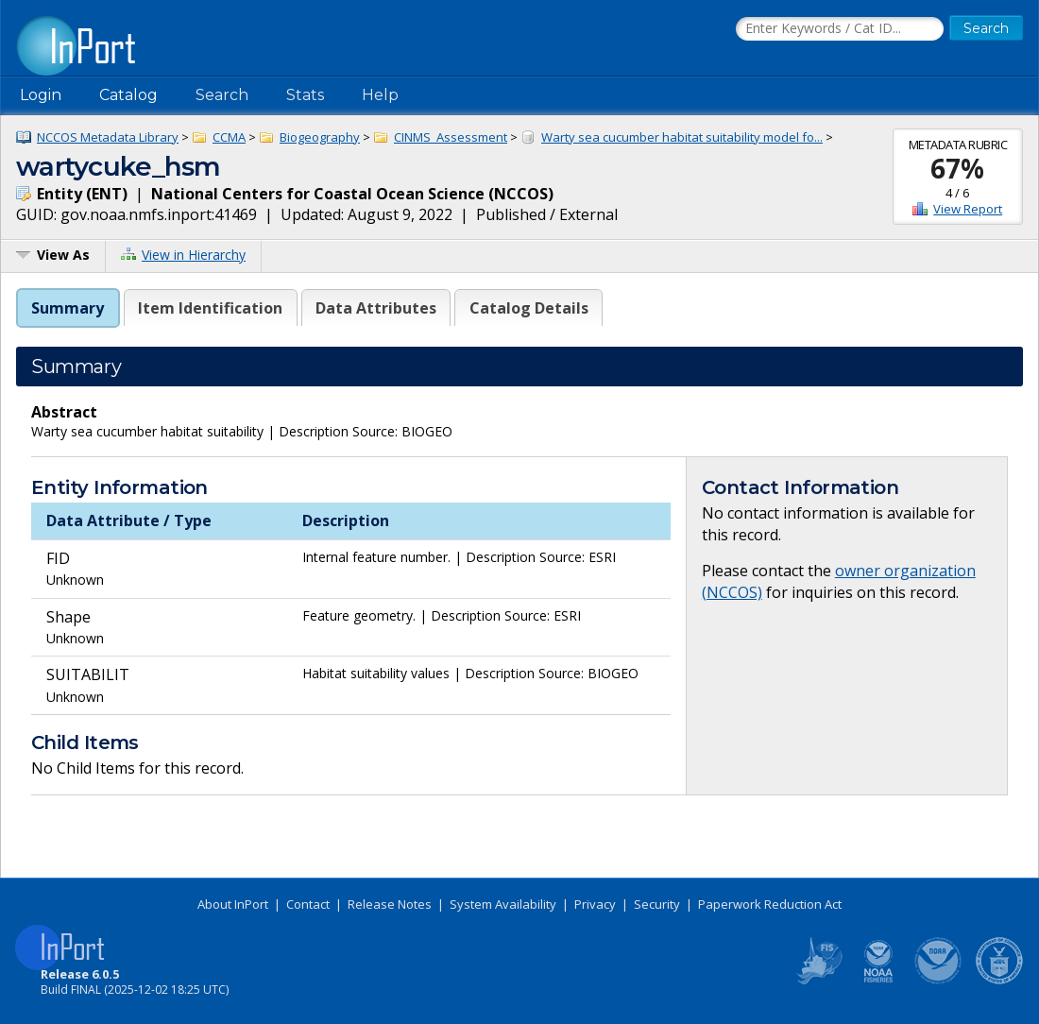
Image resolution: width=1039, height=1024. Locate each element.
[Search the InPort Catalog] (840, 29)
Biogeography (320, 136)
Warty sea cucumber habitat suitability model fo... (682, 136)
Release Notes (390, 904)
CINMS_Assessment (450, 136)
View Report (967, 208)
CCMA (229, 136)
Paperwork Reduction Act (770, 904)
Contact (308, 904)
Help (380, 95)
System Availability (503, 904)
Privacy (595, 904)
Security (657, 904)
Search (222, 95)
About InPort (232, 904)
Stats (305, 95)
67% (957, 168)
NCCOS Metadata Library (108, 136)
